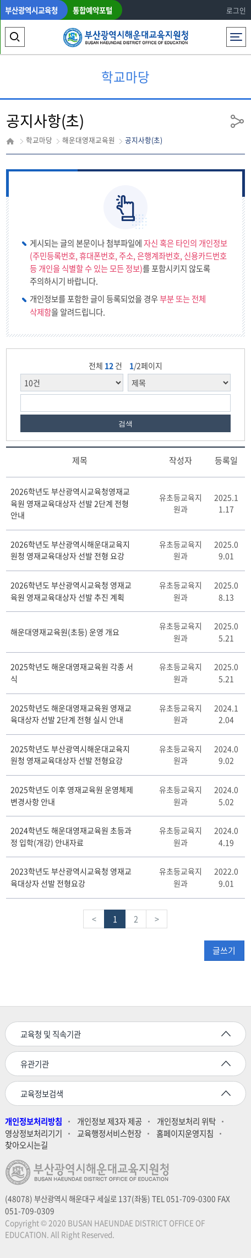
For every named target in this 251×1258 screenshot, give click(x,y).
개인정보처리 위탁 (186, 1121)
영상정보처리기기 (33, 1133)
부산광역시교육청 (31, 9)
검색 (125, 424)
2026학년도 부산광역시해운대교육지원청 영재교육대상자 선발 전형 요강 (70, 550)
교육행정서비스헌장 (109, 1133)
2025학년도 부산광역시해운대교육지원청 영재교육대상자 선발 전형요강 (70, 754)
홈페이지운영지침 (185, 1133)
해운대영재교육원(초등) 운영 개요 (64, 631)
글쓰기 (224, 950)
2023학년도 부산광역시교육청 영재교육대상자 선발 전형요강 (71, 877)
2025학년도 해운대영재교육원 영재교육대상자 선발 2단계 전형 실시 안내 (71, 713)
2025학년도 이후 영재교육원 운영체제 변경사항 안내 (71, 795)
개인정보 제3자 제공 (109, 1121)
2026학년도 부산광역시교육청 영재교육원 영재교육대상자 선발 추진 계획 (71, 591)
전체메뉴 (236, 34)
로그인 (236, 10)
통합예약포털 (92, 9)
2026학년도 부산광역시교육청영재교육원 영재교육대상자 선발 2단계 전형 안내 (70, 503)
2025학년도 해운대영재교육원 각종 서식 (71, 672)
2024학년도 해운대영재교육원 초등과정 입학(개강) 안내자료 (71, 836)
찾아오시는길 (26, 1145)
